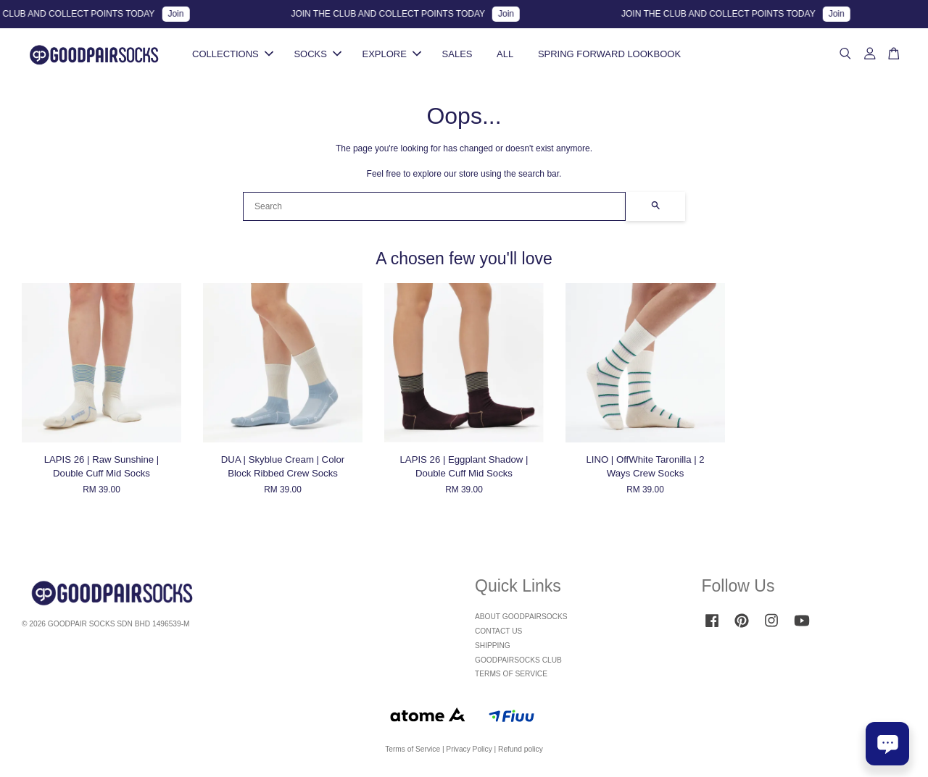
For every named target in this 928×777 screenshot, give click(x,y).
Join (181, 14)
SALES (457, 54)
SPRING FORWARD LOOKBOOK (609, 54)
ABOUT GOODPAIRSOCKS (521, 617)
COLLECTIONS (232, 54)
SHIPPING (492, 646)
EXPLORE (391, 54)
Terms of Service (412, 749)
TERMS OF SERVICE (511, 674)
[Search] (434, 206)
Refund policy (520, 749)
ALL (505, 54)
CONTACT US (498, 631)
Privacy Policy (469, 749)
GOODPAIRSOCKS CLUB (518, 660)
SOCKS (317, 54)
